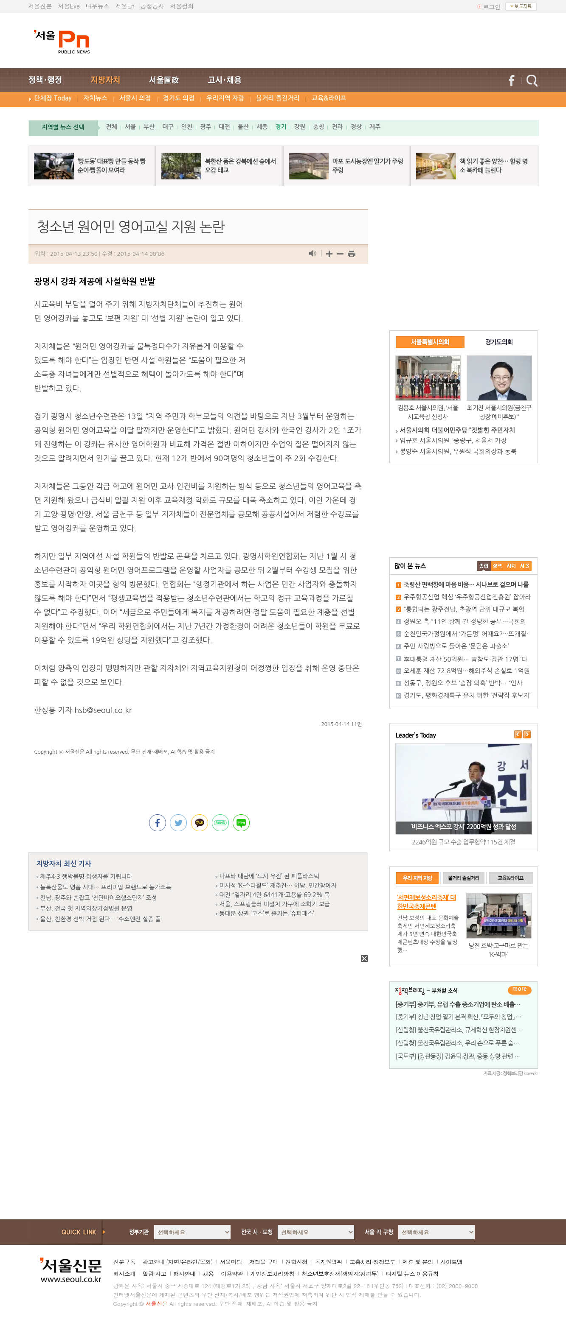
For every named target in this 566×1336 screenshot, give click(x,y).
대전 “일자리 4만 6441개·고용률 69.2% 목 (275, 895)
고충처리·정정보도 (372, 1262)
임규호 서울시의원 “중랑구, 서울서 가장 (453, 440)
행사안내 (184, 1273)
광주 (205, 127)
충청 (318, 127)
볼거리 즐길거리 (278, 98)
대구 (167, 127)
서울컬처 (182, 6)
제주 (374, 127)
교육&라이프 (329, 98)
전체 (111, 127)
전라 (337, 127)
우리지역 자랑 (225, 98)
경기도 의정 (179, 98)
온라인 (189, 1262)
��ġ (497, 566)
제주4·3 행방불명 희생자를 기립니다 (86, 877)
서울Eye (69, 6)
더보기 (520, 990)
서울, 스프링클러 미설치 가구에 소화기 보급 (275, 904)
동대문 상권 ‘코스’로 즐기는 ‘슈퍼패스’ (267, 914)
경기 (280, 127)
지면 (173, 1262)
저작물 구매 (263, 1262)
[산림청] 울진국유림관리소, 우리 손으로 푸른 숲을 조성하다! (470, 1043)
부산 (149, 127)
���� (484, 566)
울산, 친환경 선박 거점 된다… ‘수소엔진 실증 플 (100, 919)
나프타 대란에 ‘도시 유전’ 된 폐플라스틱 (269, 876)
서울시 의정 (135, 98)
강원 (299, 127)
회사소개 (124, 1273)
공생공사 (152, 6)
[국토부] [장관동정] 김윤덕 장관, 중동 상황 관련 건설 (461, 1056)
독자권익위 (328, 1262)
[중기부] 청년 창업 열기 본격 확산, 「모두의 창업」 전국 (461, 1017)
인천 (186, 127)
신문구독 (124, 1262)
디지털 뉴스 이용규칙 (412, 1273)
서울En (125, 6)
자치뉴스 (95, 98)
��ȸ (525, 566)
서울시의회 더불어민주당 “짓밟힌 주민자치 (457, 430)
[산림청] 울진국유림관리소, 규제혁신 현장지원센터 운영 (465, 1030)
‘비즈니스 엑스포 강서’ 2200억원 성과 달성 (463, 827)
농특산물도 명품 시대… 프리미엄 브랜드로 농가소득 (106, 887)
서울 (130, 127)
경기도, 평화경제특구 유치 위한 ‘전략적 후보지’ (467, 695)
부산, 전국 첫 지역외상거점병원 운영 (86, 908)
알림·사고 (154, 1273)
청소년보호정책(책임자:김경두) (339, 1273)
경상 (356, 127)
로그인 (492, 7)
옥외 (205, 1262)
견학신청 (296, 1262)
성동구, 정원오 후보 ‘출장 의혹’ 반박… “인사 (463, 683)
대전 (224, 127)
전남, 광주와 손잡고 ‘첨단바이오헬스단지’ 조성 (98, 898)
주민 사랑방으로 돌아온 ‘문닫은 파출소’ (456, 646)
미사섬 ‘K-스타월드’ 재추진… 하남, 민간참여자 (278, 886)
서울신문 (40, 6)
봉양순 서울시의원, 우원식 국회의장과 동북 (458, 451)
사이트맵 (451, 1262)
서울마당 (231, 1262)
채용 (208, 1273)
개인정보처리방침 (272, 1273)
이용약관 (232, 1273)
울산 (243, 127)
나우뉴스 (98, 6)
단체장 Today (53, 98)
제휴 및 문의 (418, 1262)
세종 (262, 127)
